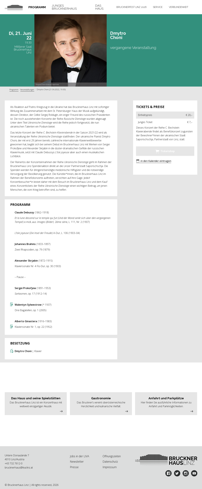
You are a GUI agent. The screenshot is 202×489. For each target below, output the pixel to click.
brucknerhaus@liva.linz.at (19, 467)
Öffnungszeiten (112, 456)
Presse (74, 467)
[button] (153, 161)
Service (158, 7)
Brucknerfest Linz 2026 (131, 7)
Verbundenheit (178, 7)
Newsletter (77, 461)
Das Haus (99, 7)
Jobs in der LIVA (79, 456)
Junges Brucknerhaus (64, 7)
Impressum (110, 467)
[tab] (37, 7)
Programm (37, 7)
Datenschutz (110, 461)
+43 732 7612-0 (13, 463)
